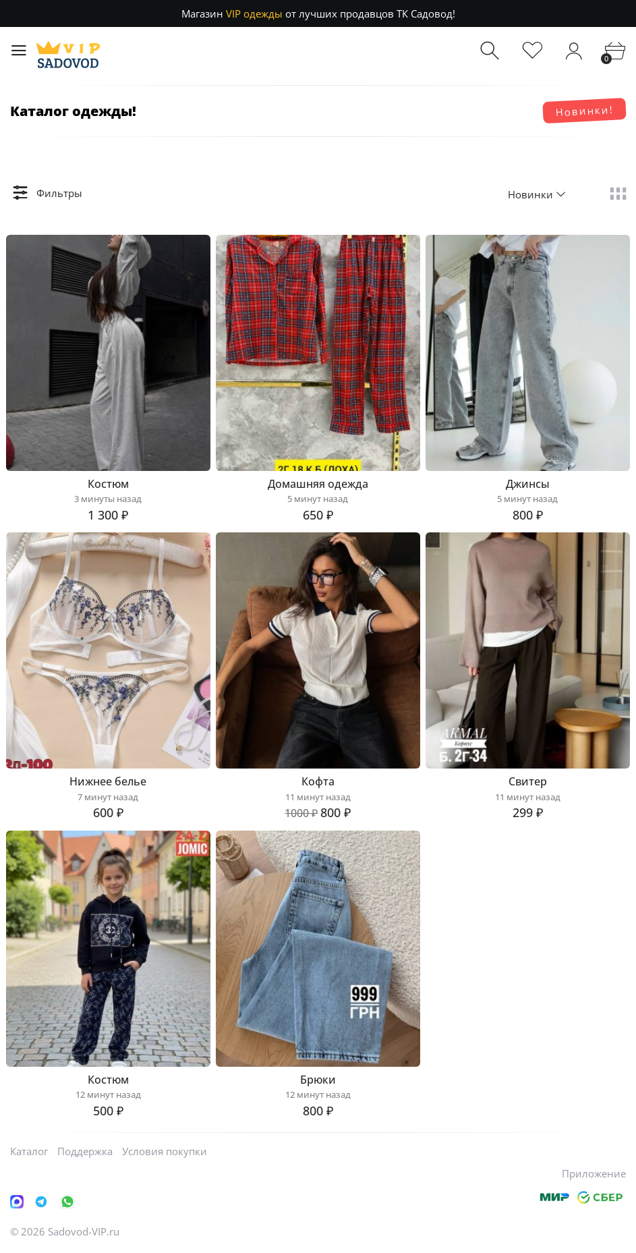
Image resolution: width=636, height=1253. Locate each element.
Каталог (29, 1151)
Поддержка (85, 1151)
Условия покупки (164, 1151)
